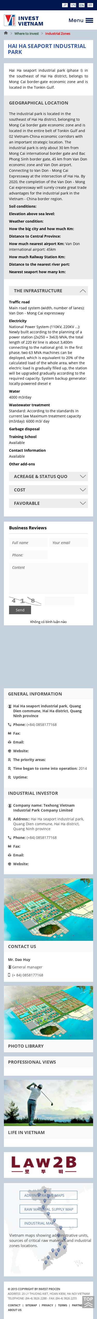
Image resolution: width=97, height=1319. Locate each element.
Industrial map (39, 1223)
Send (20, 610)
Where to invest (26, 33)
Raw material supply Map (48, 1209)
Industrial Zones (57, 33)
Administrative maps (44, 1195)
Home (6, 33)
